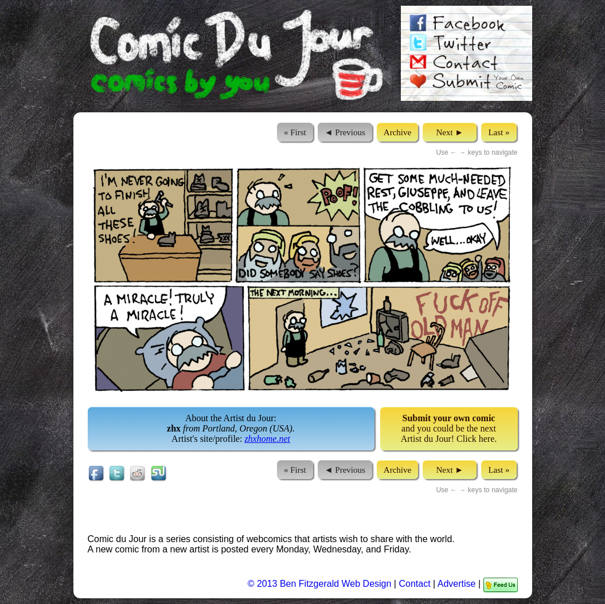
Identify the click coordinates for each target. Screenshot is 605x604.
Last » (498, 132)
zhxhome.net (267, 439)
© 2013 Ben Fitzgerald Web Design (321, 584)
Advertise (457, 584)
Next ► (450, 132)
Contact (414, 584)
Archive (397, 132)
